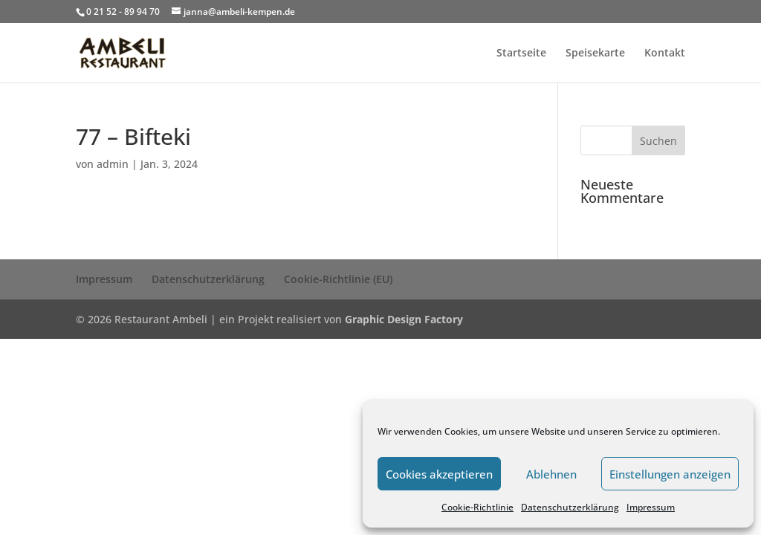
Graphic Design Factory (404, 319)
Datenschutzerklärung (570, 507)
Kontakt (664, 53)
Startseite (521, 53)
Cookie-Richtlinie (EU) (338, 279)
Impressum (650, 507)
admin (113, 164)
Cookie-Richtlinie (477, 507)
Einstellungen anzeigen (670, 474)
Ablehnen (551, 474)
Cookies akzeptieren (439, 474)
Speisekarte (595, 53)
